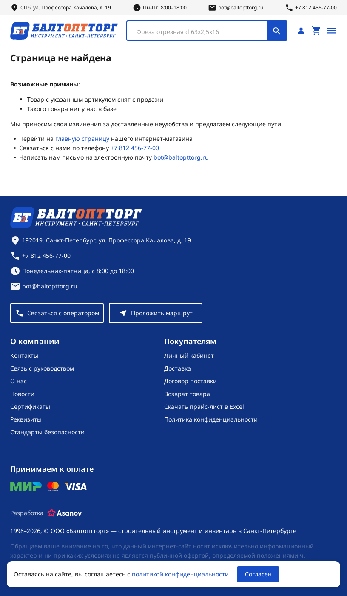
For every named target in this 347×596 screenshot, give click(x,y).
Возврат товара (187, 394)
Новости (22, 394)
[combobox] (206, 30)
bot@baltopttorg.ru (181, 157)
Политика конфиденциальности (211, 419)
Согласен (258, 574)
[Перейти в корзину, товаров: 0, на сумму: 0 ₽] (316, 31)
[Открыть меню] (332, 31)
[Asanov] (64, 513)
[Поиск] (277, 30)
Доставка (177, 368)
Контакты (24, 355)
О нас (18, 381)
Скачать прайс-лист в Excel (204, 406)
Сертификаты (30, 406)
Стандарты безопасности (47, 432)
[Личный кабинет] (301, 31)
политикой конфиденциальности (180, 574)
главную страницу (82, 138)
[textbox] (201, 32)
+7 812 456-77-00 (135, 148)
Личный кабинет (189, 355)
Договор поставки (190, 381)
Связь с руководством (42, 368)
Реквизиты (26, 419)
